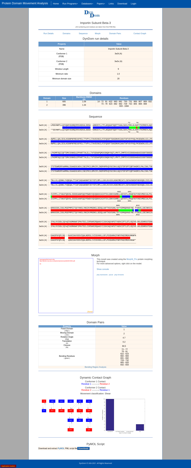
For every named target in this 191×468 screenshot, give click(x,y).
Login (133, 3)
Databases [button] (87, 3)
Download (122, 3)
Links (111, 3)
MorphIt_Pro (132, 259)
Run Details (48, 33)
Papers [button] (101, 3)
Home (56, 3)
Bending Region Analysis (95, 367)
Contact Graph (140, 33)
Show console (103, 269)
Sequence (83, 33)
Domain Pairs (115, 33)
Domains (66, 33)
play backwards (102, 275)
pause (111, 275)
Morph (97, 33)
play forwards (119, 275)
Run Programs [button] (70, 3)
